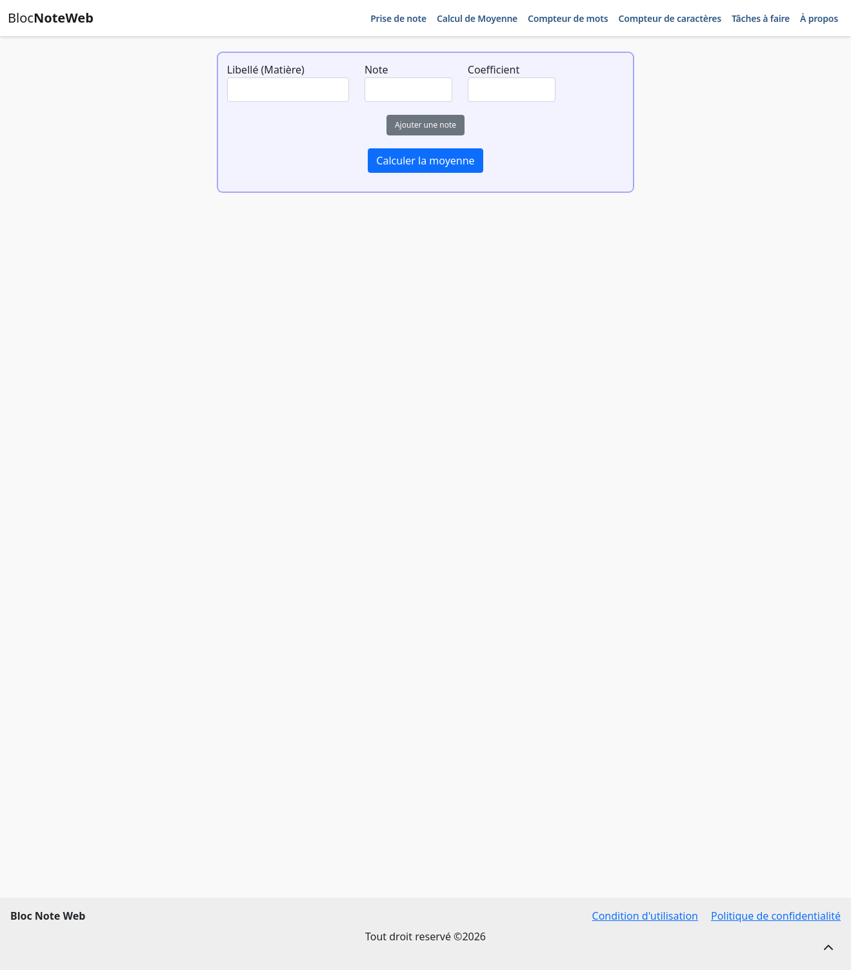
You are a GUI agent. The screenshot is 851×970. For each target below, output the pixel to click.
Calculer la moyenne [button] (425, 160)
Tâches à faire (761, 18)
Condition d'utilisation (645, 916)
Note (376, 70)
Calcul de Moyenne (477, 18)
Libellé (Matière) (266, 70)
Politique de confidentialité (776, 916)
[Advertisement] (424, 348)
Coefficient (493, 70)
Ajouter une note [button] (425, 124)
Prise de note (398, 18)
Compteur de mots (568, 18)
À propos (819, 18)
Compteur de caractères (669, 18)
